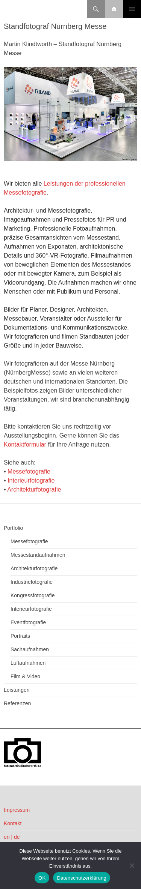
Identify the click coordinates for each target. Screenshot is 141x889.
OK (41, 878)
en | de (12, 837)
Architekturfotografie (34, 489)
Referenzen (17, 703)
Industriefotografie (32, 582)
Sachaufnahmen (30, 649)
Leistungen (17, 690)
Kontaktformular (25, 444)
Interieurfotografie (31, 480)
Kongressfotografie (33, 595)
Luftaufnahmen (28, 663)
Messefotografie (29, 471)
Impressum (17, 810)
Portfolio (13, 528)
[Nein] (131, 865)
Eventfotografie (28, 622)
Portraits (20, 636)
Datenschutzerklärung (81, 878)
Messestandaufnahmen (38, 555)
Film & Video (25, 676)
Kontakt (12, 823)
